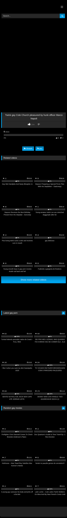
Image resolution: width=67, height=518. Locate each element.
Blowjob (28, 148)
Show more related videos (33, 280)
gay (39, 148)
